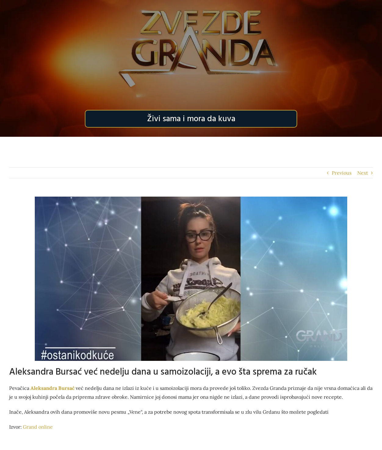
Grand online (38, 427)
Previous (341, 173)
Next (362, 173)
